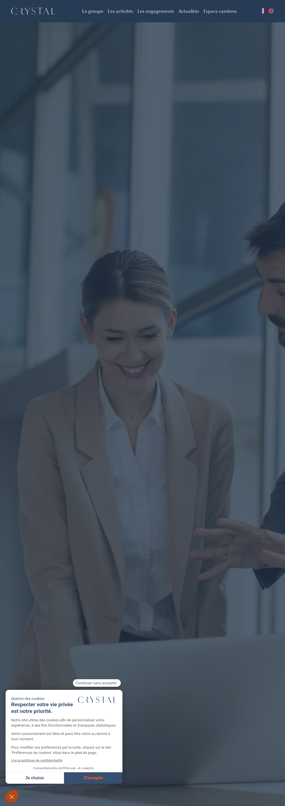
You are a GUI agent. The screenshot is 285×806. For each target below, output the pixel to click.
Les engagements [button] (155, 11)
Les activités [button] (120, 11)
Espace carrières (220, 11)
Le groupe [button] (92, 11)
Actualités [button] (188, 11)
